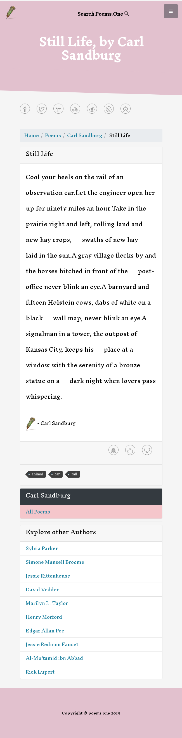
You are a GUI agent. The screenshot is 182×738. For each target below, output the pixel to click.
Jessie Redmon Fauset (52, 644)
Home (31, 135)
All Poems (38, 511)
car (57, 474)
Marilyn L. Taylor (47, 603)
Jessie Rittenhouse (48, 575)
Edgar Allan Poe (45, 630)
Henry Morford (44, 617)
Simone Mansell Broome (55, 562)
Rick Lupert (40, 672)
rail (74, 474)
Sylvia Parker (42, 548)
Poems (53, 135)
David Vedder (42, 589)
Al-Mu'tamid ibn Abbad (54, 658)
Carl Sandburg (84, 135)
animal (37, 474)
